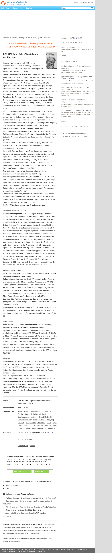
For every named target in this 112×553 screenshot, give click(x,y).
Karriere (29, 8)
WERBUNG (41, 551)
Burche (27, 414)
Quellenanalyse (24, 417)
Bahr (33, 414)
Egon (54, 423)
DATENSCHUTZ (43, 549)
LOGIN (76, 2)
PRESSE (32, 551)
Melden (32, 446)
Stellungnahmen (39, 420)
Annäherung (41, 425)
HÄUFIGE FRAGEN (8, 549)
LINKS (4, 551)
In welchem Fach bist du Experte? (75, 136)
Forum (31, 494)
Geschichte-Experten (40, 456)
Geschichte (13, 38)
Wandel (26, 425)
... (64, 56)
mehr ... (8, 488)
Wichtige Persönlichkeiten (27, 38)
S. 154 (49, 425)
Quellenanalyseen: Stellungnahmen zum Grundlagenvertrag (27, 501)
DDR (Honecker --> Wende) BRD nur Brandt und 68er (25, 507)
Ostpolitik (48, 417)
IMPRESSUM (82, 549)
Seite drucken (23, 446)
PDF (44, 432)
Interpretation (31, 423)
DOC (51, 432)
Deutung (21, 423)
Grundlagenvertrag (25, 420)
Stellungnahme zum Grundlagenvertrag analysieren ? (25, 498)
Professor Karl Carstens (39, 411)
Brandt (41, 417)
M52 (55, 425)
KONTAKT (22, 551)
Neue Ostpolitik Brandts (14, 485)
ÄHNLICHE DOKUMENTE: (71, 43)
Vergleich (51, 428)
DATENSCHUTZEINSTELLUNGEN (64, 549)
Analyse (50, 420)
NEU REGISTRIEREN (86, 2)
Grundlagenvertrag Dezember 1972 (18, 510)
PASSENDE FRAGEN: (69, 62)
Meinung (34, 417)
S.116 (49, 423)
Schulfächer (5, 8)
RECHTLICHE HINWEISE (26, 549)
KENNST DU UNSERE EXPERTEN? (75, 127)
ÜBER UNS (12, 551)
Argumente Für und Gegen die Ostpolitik (20, 513)
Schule (5, 38)
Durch (33, 425)
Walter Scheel (23, 411)
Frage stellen (18, 8)
